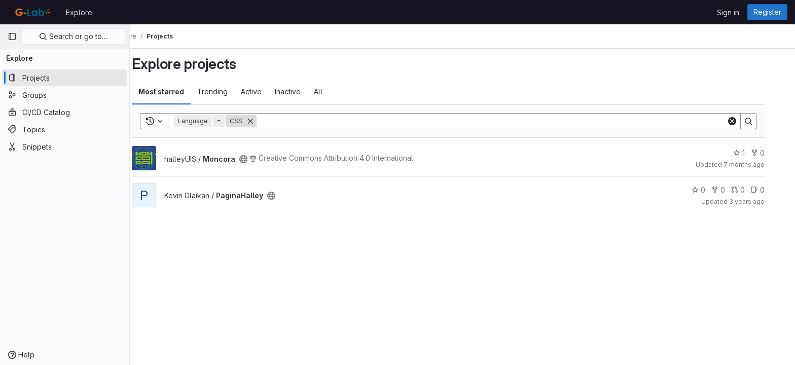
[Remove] (265, 121)
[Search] (506, 121)
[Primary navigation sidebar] (12, 36)
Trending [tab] (226, 91)
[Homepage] (32, 12)
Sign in (728, 12)
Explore (79, 12)
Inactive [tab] (302, 91)
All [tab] (332, 91)
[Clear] (746, 121)
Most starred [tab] (175, 91)
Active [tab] (265, 91)
